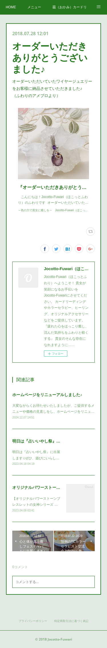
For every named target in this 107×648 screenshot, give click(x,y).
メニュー (34, 7)
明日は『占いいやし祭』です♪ (39, 441)
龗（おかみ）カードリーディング (70, 7)
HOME (11, 7)
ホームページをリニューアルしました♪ (47, 394)
